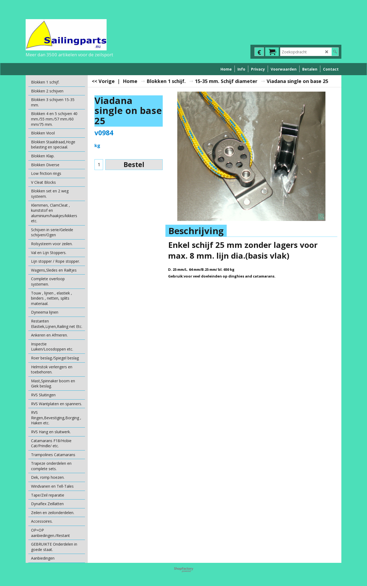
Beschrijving (196, 231)
